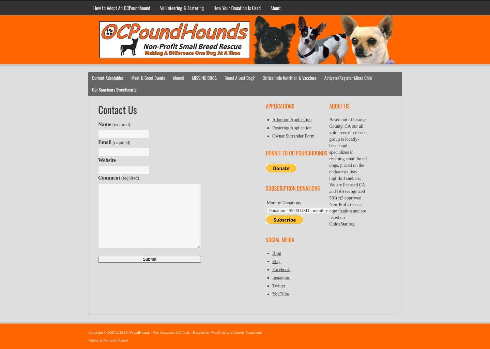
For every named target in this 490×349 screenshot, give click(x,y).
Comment (118, 178)
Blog (276, 253)
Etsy (276, 261)
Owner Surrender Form (293, 136)
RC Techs (183, 332)
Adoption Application (292, 119)
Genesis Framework (247, 332)
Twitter (278, 286)
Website (107, 160)
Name (114, 124)
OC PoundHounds (245, 25)
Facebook (281, 269)
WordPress (218, 332)
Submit (149, 259)
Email (114, 142)
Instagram (281, 277)
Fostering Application (292, 127)
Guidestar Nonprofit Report (108, 340)
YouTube (280, 294)
